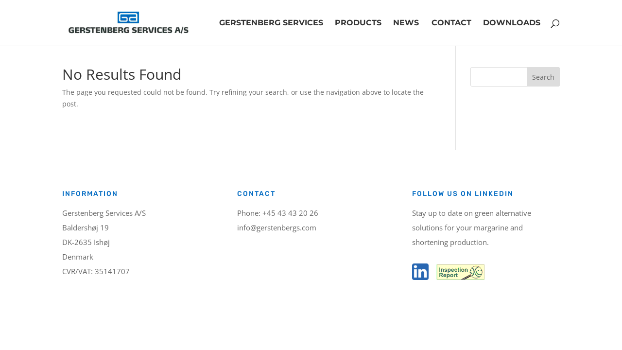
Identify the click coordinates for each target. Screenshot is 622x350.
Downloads (511, 23)
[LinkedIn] (420, 277)
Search (543, 77)
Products (358, 23)
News (406, 23)
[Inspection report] (459, 277)
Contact (451, 23)
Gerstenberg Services (271, 23)
